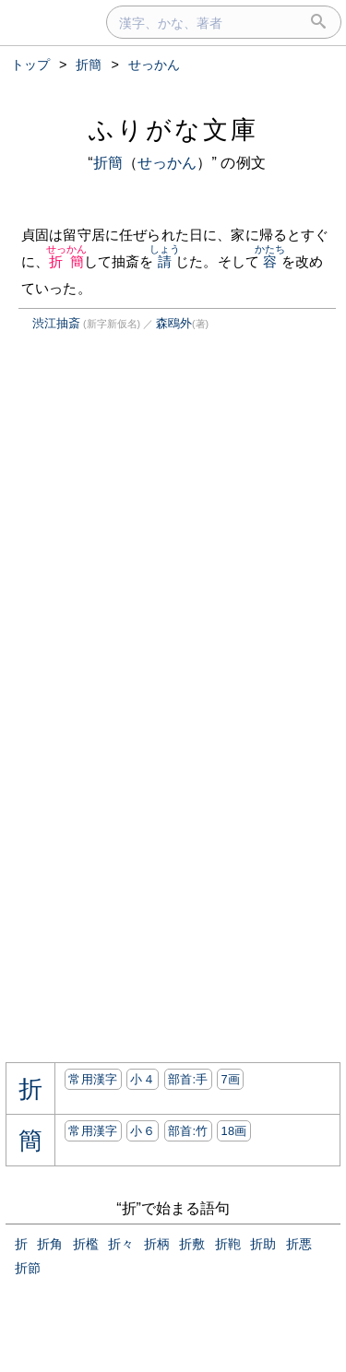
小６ (142, 1131)
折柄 (157, 1243)
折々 (121, 1243)
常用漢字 (92, 1079)
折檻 (86, 1243)
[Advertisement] (161, 519)
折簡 (108, 163)
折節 (28, 1267)
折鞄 (228, 1243)
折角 (50, 1243)
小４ (142, 1079)
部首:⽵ (188, 1131)
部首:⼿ (188, 1079)
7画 (230, 1079)
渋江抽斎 (56, 323)
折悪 (299, 1243)
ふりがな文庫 (173, 129)
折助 (263, 1243)
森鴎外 (174, 323)
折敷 (192, 1243)
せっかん (167, 163)
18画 (233, 1131)
